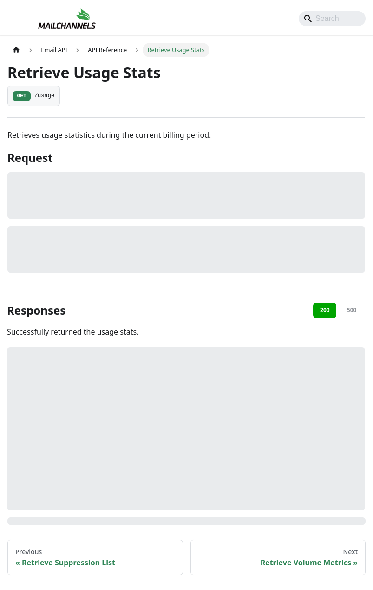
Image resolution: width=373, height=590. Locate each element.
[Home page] (16, 50)
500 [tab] (352, 310)
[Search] (332, 18)
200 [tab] (325, 310)
